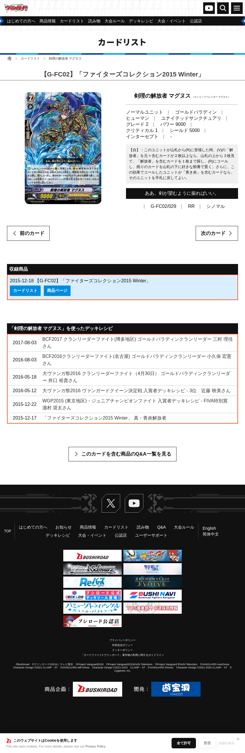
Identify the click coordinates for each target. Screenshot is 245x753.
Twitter (111, 503)
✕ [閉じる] (238, 739)
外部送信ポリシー (122, 645)
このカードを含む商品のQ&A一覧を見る (126, 454)
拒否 (207, 743)
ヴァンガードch (209, 8)
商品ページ (57, 290)
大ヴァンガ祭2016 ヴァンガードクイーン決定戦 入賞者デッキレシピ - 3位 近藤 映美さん (136, 390)
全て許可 (184, 743)
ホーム (9, 58)
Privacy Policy (95, 746)
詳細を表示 (227, 743)
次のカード (213, 233)
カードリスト (30, 58)
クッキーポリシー (122, 650)
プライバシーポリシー (122, 640)
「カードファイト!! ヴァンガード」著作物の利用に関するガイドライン (122, 655)
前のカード (32, 233)
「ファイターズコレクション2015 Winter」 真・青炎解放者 (104, 417)
